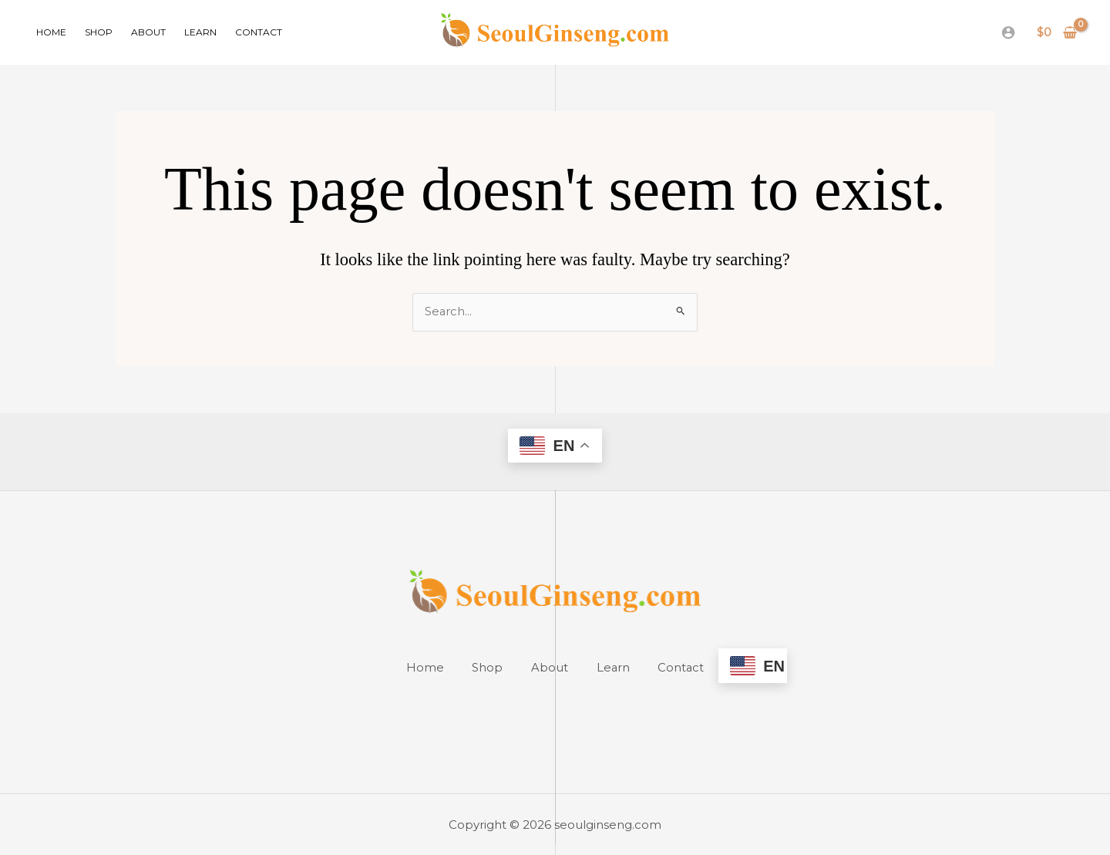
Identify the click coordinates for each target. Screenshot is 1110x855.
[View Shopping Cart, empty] (1057, 32)
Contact (258, 32)
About (148, 32)
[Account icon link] (1008, 32)
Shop (99, 32)
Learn (200, 32)
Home (51, 32)
